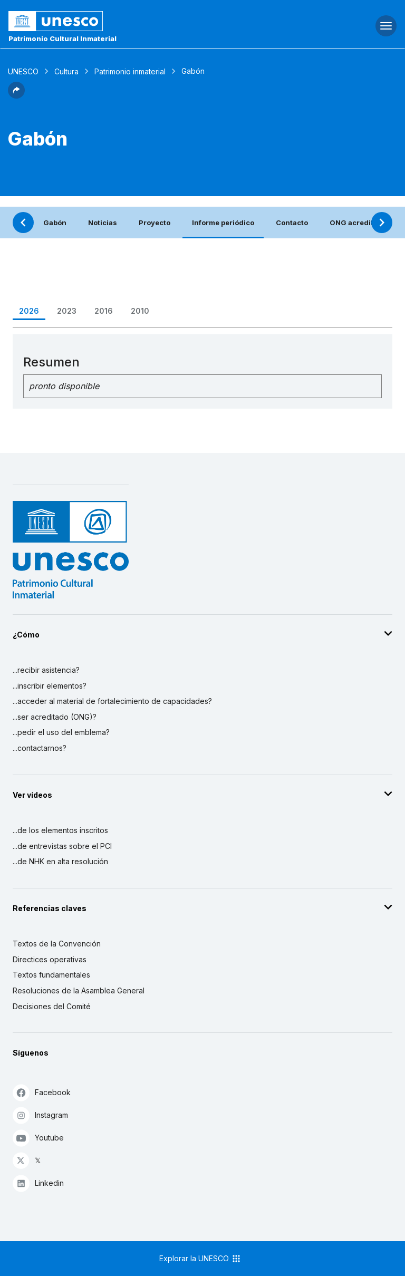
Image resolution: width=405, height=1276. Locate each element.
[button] (16, 95)
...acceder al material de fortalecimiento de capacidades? (112, 701)
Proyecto (154, 222)
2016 (103, 310)
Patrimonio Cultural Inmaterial (62, 38)
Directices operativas (49, 959)
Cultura (66, 71)
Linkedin (38, 1183)
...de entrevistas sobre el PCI (62, 846)
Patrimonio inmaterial (130, 71)
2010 (140, 310)
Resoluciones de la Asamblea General (78, 990)
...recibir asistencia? (46, 669)
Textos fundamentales (51, 974)
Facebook (42, 1092)
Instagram (40, 1115)
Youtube (38, 1137)
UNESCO (23, 71)
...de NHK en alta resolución (60, 861)
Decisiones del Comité (52, 1006)
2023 (66, 310)
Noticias (102, 222)
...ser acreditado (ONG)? (55, 716)
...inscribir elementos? (49, 685)
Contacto (292, 222)
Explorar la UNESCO (200, 1258)
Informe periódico (223, 222)
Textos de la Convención (57, 943)
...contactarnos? (39, 747)
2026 (29, 310)
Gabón (54, 222)
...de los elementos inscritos (60, 830)
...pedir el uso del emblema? (61, 732)
